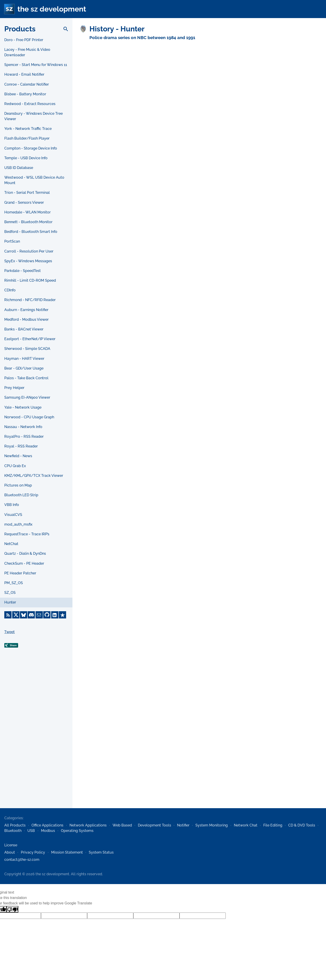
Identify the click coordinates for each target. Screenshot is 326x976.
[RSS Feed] (8, 614)
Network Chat (245, 825)
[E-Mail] (39, 614)
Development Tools (154, 825)
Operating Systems (77, 831)
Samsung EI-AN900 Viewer (27, 397)
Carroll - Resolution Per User (28, 251)
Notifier (183, 825)
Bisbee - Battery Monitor (25, 94)
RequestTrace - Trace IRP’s (26, 534)
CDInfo (10, 290)
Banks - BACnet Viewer (23, 329)
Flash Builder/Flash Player (27, 138)
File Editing (272, 825)
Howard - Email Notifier (24, 74)
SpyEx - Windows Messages (28, 261)
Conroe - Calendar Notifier (26, 84)
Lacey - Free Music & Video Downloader (27, 52)
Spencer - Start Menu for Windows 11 (35, 65)
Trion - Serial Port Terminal (27, 192)
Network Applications (88, 825)
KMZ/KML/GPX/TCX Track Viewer (33, 475)
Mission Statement (67, 852)
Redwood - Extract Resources (29, 104)
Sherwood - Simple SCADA (27, 348)
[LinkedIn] (54, 614)
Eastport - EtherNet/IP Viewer (29, 339)
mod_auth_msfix (18, 524)
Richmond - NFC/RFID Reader (30, 300)
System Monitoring (211, 825)
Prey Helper (14, 388)
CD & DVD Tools (301, 825)
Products (20, 29)
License (10, 845)
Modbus (48, 831)
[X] (15, 614)
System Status (101, 852)
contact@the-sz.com (21, 859)
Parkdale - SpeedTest (22, 271)
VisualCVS (13, 515)
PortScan (12, 241)
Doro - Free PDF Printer (23, 40)
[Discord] (31, 614)
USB (31, 831)
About (9, 852)
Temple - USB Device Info (26, 158)
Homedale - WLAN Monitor (27, 212)
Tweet (9, 632)
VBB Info (11, 505)
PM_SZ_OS (13, 583)
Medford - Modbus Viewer (26, 319)
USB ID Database (18, 168)
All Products (15, 825)
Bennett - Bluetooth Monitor (28, 222)
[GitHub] (46, 614)
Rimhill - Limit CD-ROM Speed (30, 280)
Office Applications (47, 825)
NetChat (11, 544)
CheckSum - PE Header (24, 563)
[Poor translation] (12, 909)
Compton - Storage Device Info (30, 148)
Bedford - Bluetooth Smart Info (30, 231)
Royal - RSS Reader (21, 446)
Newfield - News (18, 456)
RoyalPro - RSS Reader (24, 436)
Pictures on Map (18, 485)
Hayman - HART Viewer (24, 358)
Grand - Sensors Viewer (24, 202)
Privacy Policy (33, 852)
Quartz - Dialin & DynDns (25, 553)
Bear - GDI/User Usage (23, 368)
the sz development (51, 9)
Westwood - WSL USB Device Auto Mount (34, 180)
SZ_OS (10, 592)
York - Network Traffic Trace (28, 128)
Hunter (10, 602)
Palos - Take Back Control (26, 378)
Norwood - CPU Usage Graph (29, 417)
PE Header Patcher (20, 573)
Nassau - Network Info (23, 427)
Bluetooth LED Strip (21, 495)
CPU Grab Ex (15, 466)
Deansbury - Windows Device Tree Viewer (33, 116)
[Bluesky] (23, 614)
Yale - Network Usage (22, 407)
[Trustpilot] (62, 614)
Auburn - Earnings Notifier (26, 310)
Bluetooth (13, 831)
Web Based (122, 825)
